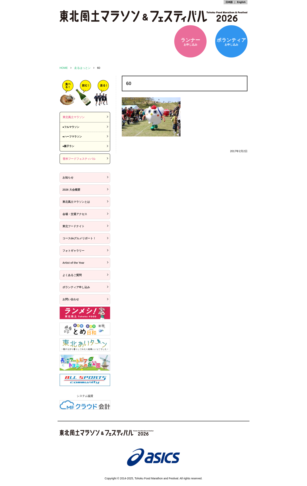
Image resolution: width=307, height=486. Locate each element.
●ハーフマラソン (72, 136)
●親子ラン (68, 146)
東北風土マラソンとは (76, 201)
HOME (64, 67)
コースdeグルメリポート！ (79, 238)
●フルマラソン (70, 127)
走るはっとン (82, 67)
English (241, 2)
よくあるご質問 (72, 275)
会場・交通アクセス (74, 214)
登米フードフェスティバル (79, 158)
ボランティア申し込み (76, 287)
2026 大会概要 (71, 189)
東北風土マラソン (74, 117)
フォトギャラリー (73, 250)
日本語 (229, 2)
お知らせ (67, 177)
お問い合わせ (70, 299)
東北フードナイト (73, 226)
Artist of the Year (73, 262)
